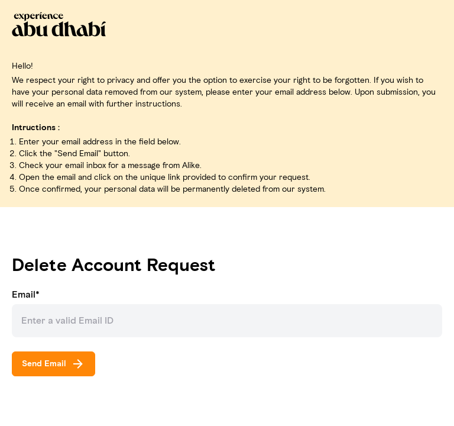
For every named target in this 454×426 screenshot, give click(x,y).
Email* (26, 294)
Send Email (53, 364)
